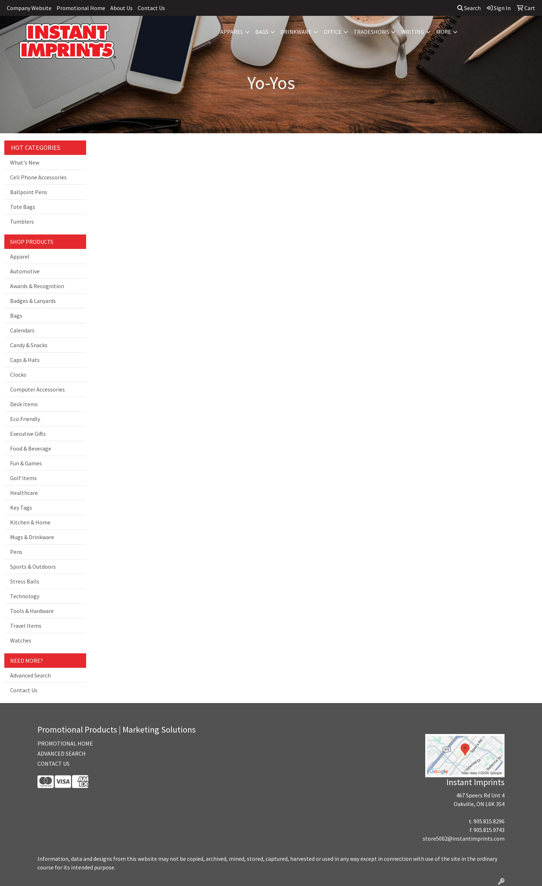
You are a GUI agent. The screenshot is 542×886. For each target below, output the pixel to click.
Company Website (29, 8)
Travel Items (25, 625)
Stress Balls (24, 581)
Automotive (25, 271)
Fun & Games (26, 463)
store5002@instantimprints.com (464, 838)
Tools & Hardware (32, 610)
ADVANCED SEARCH (61, 753)
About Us (121, 8)
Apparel (231, 31)
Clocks (18, 374)
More (443, 31)
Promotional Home (81, 8)
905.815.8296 (489, 821)
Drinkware (296, 31)
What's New (24, 162)
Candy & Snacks (29, 345)
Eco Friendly (25, 418)
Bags (261, 31)
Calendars (22, 330)
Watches (20, 640)
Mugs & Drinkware (32, 537)
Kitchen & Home (30, 522)
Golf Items (23, 478)
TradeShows (371, 31)
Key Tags (21, 507)
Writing (412, 31)
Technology (24, 596)
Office (333, 31)
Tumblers (22, 221)
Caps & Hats (25, 359)
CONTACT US (53, 763)
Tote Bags (22, 206)
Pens (16, 551)
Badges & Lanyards (33, 300)
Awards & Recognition (37, 286)
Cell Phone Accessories (38, 177)
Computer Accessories (37, 389)
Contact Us (151, 8)
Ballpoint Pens (28, 192)
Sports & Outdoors (33, 566)
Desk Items (24, 404)
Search (469, 8)
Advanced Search (30, 675)
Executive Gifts (28, 433)
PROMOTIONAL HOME (65, 743)
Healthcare (24, 492)
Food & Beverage (30, 448)
